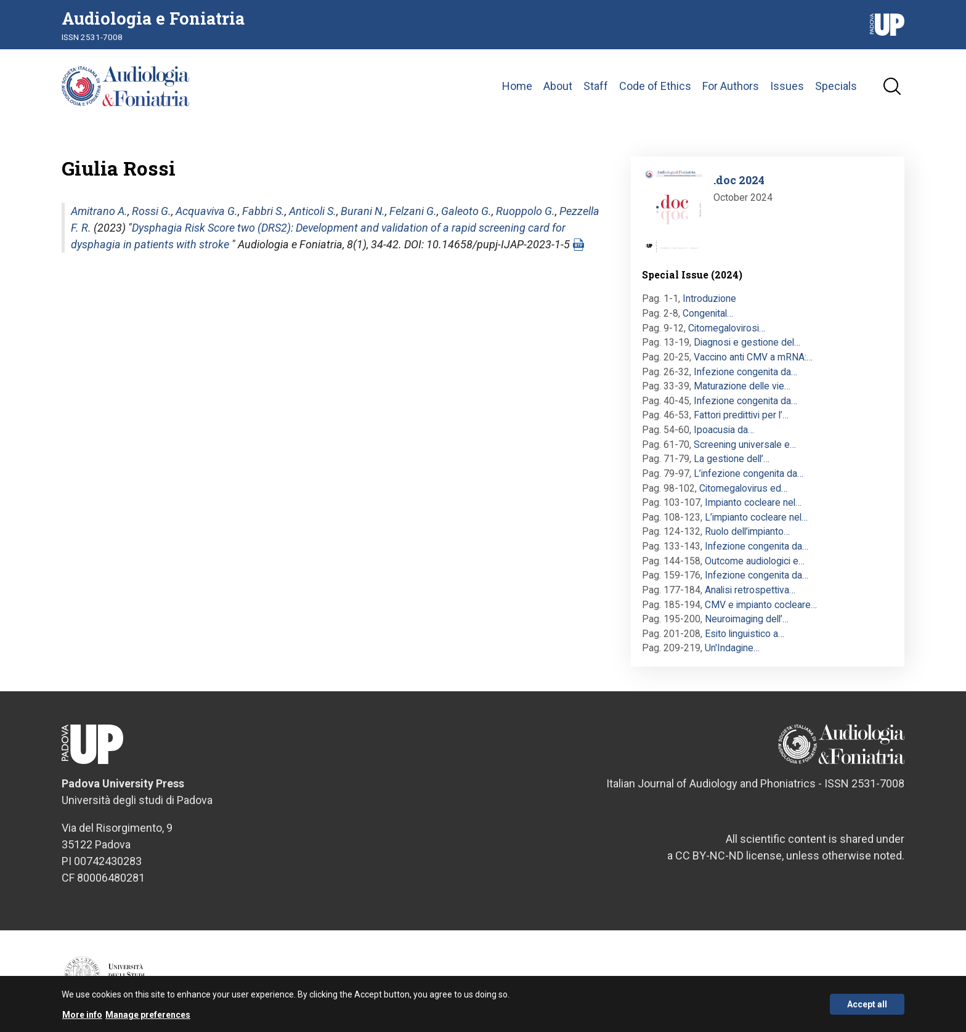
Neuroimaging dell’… (747, 619)
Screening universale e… (745, 444)
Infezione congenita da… (745, 372)
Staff (595, 85)
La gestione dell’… (731, 459)
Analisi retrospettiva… (750, 590)
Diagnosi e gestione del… (747, 342)
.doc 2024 (739, 180)
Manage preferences (147, 1018)
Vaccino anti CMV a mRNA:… (753, 357)
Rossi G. (151, 211)
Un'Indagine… (732, 648)
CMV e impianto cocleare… (761, 605)
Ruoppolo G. (525, 211)
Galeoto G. (466, 211)
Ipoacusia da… (724, 430)
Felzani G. (413, 211)
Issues (787, 85)
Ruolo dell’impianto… (747, 531)
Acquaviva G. (207, 211)
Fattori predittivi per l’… (741, 415)
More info (82, 1018)
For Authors (730, 85)
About (557, 85)
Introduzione (709, 298)
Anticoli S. (312, 211)
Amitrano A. (99, 211)
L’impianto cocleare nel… (756, 517)
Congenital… (708, 313)
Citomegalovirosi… (726, 328)
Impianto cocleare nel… (753, 502)
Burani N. (363, 211)
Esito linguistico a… (744, 634)
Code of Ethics (655, 85)
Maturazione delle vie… (742, 386)
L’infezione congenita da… (748, 473)
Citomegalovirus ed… (743, 488)
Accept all (867, 1007)
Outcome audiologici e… (755, 561)
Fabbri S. (263, 211)
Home (517, 85)
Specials (836, 85)
